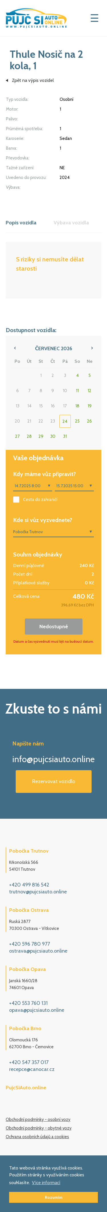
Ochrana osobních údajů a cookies (37, 1136)
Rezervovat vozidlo (53, 781)
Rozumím (53, 1197)
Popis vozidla (21, 222)
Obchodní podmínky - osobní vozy (38, 1119)
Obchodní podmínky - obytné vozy (39, 1128)
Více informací (46, 1182)
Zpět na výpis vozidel (33, 80)
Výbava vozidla (71, 222)
